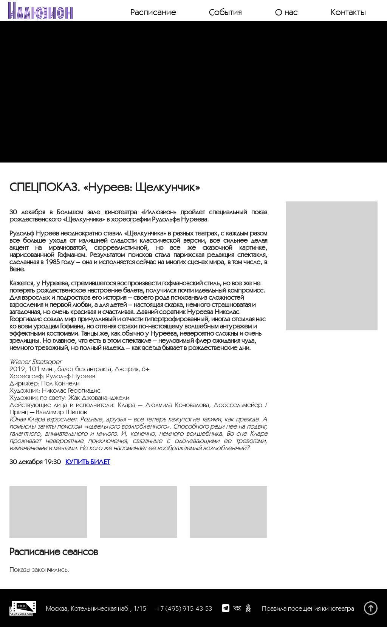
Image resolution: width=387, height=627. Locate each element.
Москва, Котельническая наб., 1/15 (96, 608)
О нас (286, 12)
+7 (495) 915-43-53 (184, 608)
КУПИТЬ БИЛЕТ (87, 461)
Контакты (348, 12)
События (225, 12)
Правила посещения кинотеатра (308, 608)
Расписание (153, 12)
